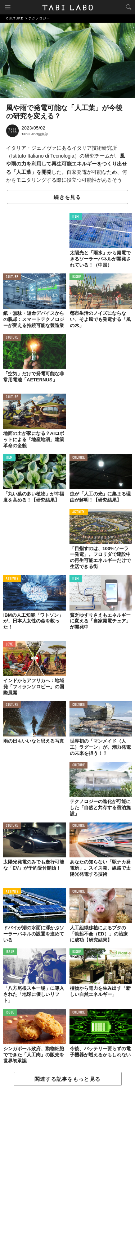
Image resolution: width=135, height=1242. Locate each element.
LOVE (9, 645)
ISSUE (76, 277)
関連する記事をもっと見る (67, 1079)
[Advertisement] (67, 1164)
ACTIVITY (78, 512)
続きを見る (67, 197)
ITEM (75, 217)
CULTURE (12, 277)
